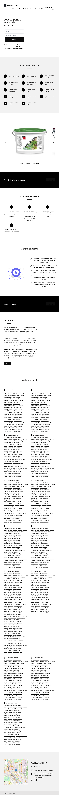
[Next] (53, 142)
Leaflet (18, 783)
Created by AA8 (11, 793)
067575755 (37, 766)
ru (53, 1)
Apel (7, 363)
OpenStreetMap (25, 783)
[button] (16, 770)
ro (49, 1)
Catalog (50, 180)
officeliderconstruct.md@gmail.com (43, 770)
